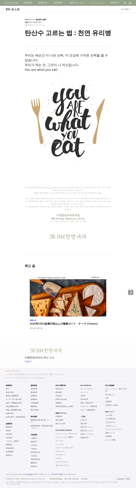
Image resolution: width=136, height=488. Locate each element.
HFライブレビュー (62, 462)
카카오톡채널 (27, 474)
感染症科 (9, 455)
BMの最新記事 (110, 419)
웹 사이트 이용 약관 (71, 479)
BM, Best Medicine (86, 389)
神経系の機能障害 (12, 396)
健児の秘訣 (59, 420)
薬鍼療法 (59, 403)
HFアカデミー (61, 455)
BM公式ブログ (110, 422)
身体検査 (34, 389)
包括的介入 (59, 389)
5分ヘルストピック (62, 465)
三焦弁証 (34, 456)
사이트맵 (84, 479)
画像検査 (34, 399)
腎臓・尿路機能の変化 (14, 410)
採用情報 (108, 436)
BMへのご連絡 (110, 440)
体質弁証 (34, 466)
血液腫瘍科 (10, 452)
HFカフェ (59, 458)
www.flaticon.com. (39, 378)
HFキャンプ (60, 451)
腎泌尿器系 (10, 448)
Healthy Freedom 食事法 (64, 437)
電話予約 (83, 424)
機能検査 (34, 406)
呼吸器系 (9, 445)
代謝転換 (59, 416)
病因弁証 (34, 442)
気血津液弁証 (35, 459)
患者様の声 (84, 438)
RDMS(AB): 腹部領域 (88, 406)
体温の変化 (10, 392)
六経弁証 (34, 449)
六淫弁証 (34, 445)
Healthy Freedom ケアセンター (67, 434)
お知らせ (83, 420)
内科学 (82, 396)
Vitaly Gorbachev (22, 378)
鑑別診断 (59, 392)
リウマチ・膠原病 (12, 441)
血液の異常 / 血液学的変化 (15, 417)
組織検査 (34, 396)
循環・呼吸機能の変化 (14, 403)
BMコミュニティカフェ (113, 429)
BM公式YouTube (111, 426)
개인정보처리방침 (55, 479)
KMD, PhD (84, 392)
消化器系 (9, 434)
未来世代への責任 (111, 405)
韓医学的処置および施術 (64, 406)
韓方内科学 (84, 399)
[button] (130, 303)
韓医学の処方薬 (61, 399)
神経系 (8, 431)
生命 (107, 398)
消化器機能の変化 (12, 406)
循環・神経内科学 (86, 403)
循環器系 (9, 427)
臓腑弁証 (34, 463)
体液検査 (34, 392)
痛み (7, 389)
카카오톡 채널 (19, 374)
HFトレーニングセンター (65, 448)
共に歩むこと (110, 395)
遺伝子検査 (35, 410)
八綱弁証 (34, 438)
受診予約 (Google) (87, 431)
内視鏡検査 (35, 403)
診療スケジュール (86, 434)
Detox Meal (59, 441)
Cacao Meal (59, 444)
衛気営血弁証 (35, 452)
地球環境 (108, 402)
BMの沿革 (108, 415)
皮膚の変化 (10, 413)
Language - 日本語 (123, 479)
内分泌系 (9, 438)
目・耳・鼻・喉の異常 (14, 399)
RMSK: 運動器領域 (87, 410)
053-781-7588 (47, 374)
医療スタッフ (110, 433)
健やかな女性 (60, 424)
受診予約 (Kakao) (86, 427)
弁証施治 (59, 396)
